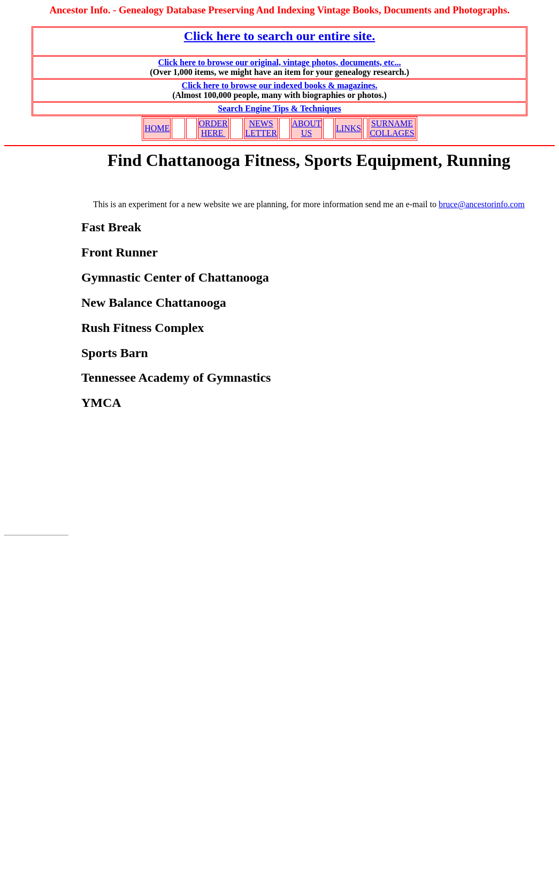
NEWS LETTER (261, 128)
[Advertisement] (36, 347)
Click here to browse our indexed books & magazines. (280, 85)
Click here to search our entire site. (280, 36)
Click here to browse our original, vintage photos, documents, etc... (279, 62)
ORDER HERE (213, 128)
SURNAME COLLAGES (392, 128)
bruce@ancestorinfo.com (482, 204)
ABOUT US (306, 128)
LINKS (348, 128)
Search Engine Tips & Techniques (279, 108)
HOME (157, 128)
